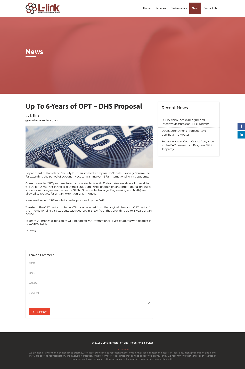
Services (161, 8)
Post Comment (39, 311)
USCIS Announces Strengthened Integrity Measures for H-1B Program (185, 122)
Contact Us (210, 8)
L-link (34, 115)
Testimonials (179, 8)
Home (147, 8)
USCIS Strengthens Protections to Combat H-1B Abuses (184, 132)
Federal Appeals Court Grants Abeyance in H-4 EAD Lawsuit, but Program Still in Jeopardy (188, 145)
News (195, 8)
